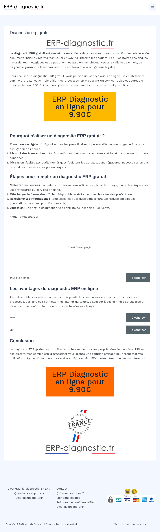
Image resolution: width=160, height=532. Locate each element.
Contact (61, 488)
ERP (12, 329)
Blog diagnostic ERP (29, 497)
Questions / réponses (29, 493)
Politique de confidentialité (75, 502)
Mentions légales (68, 497)
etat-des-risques (19, 277)
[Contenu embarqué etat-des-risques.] (80, 247)
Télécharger (138, 277)
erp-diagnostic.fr (32, 80)
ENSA (13, 317)
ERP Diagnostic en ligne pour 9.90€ (80, 107)
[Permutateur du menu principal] (152, 7)
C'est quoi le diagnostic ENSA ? (29, 488)
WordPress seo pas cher (131, 524)
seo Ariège (87, 306)
